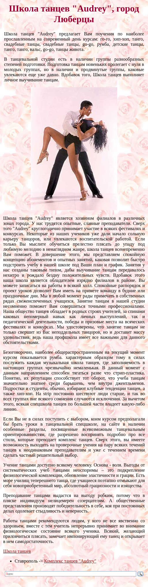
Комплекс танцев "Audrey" (70, 561)
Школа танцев (17, 551)
